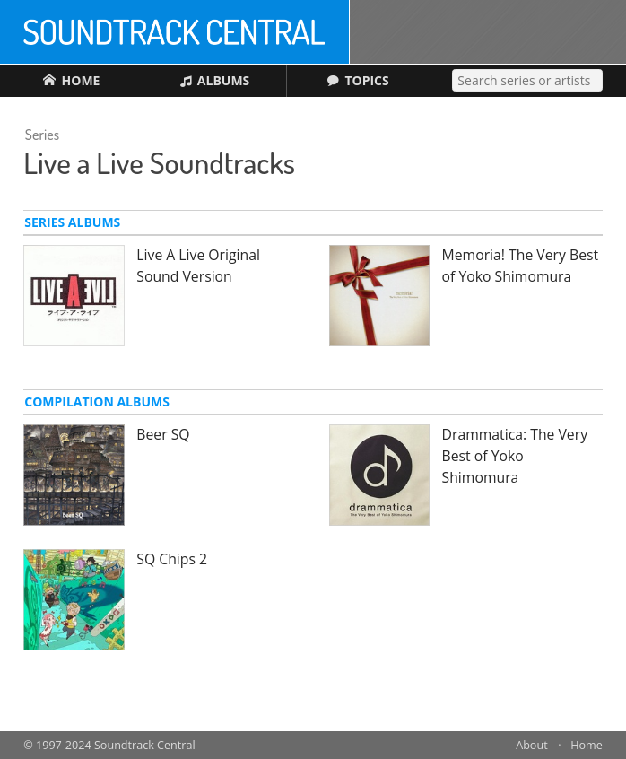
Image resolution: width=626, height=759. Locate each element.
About (531, 745)
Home (586, 745)
